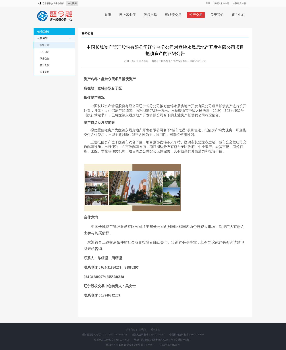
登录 (208, 3)
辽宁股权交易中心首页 (53, 3)
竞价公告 (44, 72)
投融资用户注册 (221, 3)
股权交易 (150, 15)
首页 (108, 15)
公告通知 (53, 38)
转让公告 (44, 65)
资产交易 (195, 15)
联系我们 (143, 329)
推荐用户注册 (239, 3)
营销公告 (44, 45)
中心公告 (44, 51)
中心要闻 (72, 3)
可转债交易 (173, 15)
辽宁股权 (155, 329)
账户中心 (238, 15)
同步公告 (44, 58)
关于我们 (217, 15)
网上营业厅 (127, 15)
